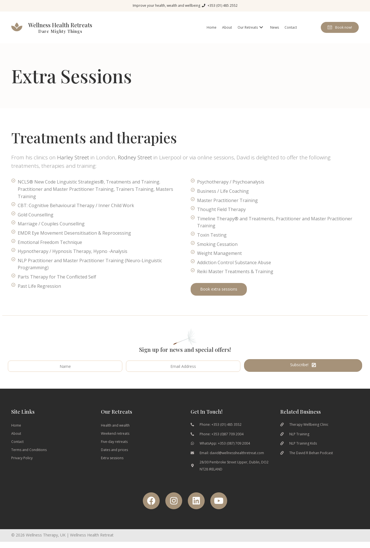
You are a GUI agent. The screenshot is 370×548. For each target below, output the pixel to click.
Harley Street (73, 157)
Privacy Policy (22, 458)
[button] (340, 27)
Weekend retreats (115, 433)
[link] (211, 27)
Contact (17, 441)
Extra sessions (112, 458)
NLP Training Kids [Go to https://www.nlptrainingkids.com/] (303, 443)
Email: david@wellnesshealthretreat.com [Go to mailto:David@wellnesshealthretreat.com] (232, 452)
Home (16, 425)
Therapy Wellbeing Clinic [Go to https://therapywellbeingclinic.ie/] (308, 424)
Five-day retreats (114, 441)
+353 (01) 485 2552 (222, 5)
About (16, 433)
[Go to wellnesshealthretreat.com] (58, 27)
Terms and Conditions (29, 449)
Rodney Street (135, 157)
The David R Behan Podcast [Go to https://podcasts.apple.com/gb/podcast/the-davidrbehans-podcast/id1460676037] (311, 452)
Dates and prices (114, 449)
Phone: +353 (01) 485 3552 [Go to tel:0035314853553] (221, 424)
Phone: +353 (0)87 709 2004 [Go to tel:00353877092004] (221, 434)
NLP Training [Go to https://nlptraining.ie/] (299, 434)
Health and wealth (115, 425)
